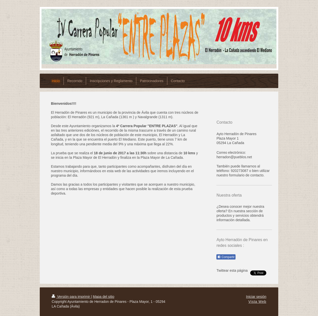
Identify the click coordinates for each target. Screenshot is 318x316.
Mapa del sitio (103, 297)
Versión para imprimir (71, 297)
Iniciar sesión (256, 297)
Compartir (226, 257)
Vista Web (257, 302)
